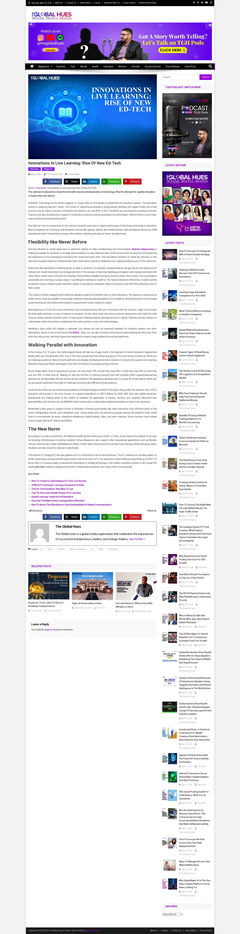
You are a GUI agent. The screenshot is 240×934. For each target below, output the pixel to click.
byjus (50, 549)
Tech (72, 66)
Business (61, 66)
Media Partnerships (148, 3)
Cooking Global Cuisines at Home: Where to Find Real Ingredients (193, 485)
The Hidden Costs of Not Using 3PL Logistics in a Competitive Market (195, 374)
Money (83, 66)
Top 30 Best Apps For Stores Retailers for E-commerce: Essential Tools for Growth (193, 637)
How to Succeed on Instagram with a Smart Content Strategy (195, 253)
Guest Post (190, 66)
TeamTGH (101, 608)
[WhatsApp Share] (111, 182)
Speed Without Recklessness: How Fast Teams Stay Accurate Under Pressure (194, 333)
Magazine (48, 169)
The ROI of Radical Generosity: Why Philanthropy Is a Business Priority (195, 596)
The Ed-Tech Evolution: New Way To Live (52, 489)
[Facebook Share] (52, 182)
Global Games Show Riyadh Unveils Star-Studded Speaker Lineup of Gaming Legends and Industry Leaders (195, 708)
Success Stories (153, 66)
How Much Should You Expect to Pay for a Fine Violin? (194, 576)
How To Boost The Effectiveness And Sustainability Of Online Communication (71, 504)
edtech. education (77, 549)
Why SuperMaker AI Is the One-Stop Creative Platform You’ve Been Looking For (195, 884)
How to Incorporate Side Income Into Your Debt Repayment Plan (192, 842)
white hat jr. (113, 549)
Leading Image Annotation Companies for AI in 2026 (192, 294)
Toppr (100, 549)
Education (108, 66)
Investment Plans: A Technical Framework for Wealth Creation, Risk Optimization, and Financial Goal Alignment (194, 734)
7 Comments (73, 174)
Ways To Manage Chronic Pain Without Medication (194, 863)
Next (150, 510)
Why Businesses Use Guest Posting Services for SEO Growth (193, 559)
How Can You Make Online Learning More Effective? (58, 500)
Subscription (85, 3)
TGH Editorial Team (143, 611)
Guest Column (129, 3)
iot (92, 549)
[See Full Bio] (144, 539)
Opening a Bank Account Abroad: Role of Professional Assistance (194, 273)
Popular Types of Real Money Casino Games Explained (194, 354)
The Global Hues (54, 174)
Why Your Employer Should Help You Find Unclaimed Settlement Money (193, 396)
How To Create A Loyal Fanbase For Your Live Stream (58, 481)
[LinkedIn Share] (91, 182)
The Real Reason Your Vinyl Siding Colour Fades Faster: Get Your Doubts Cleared (193, 463)
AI (42, 549)
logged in (48, 629)
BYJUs (76, 332)
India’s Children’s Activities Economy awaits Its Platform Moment (194, 441)
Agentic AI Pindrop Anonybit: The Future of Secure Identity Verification (194, 758)
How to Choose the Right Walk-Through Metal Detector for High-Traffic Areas (195, 508)
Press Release (173, 66)
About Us (59, 3)
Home (31, 188)
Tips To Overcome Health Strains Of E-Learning (56, 493)
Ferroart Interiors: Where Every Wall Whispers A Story (134, 605)
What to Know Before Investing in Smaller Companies (195, 313)
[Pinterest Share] (132, 182)
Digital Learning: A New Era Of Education (52, 496)
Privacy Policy (206, 930)
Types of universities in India (86, 603)
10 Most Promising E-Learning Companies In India (57, 485)
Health (95, 66)
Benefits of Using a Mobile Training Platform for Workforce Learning (192, 419)
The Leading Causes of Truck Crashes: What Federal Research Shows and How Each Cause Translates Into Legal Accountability (195, 534)
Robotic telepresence (143, 249)
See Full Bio (136, 539)
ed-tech (60, 549)
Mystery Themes (92, 930)
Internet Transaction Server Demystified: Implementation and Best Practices (194, 777)
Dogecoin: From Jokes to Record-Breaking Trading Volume (46, 604)
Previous (37, 510)
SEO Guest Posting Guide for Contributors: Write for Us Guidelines (194, 795)
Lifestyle (135, 66)
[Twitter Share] (72, 182)
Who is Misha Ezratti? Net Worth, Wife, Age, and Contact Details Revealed (194, 619)
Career (97, 3)
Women (122, 66)
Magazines (43, 66)
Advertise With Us (112, 3)
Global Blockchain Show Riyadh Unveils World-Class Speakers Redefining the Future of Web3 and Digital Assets (195, 657)
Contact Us (71, 3)
